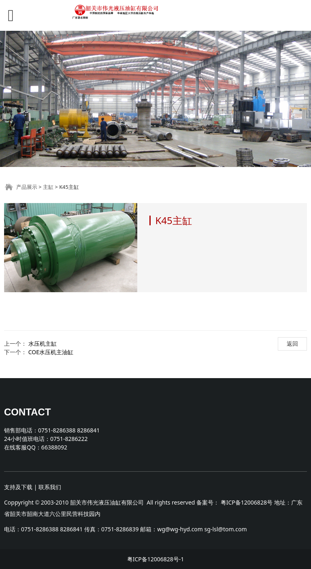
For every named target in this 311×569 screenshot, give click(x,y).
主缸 (48, 186)
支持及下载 (18, 487)
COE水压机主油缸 (50, 352)
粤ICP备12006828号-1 (155, 559)
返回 (292, 343)
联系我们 (49, 487)
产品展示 (26, 186)
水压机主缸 (42, 343)
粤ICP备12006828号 (247, 502)
